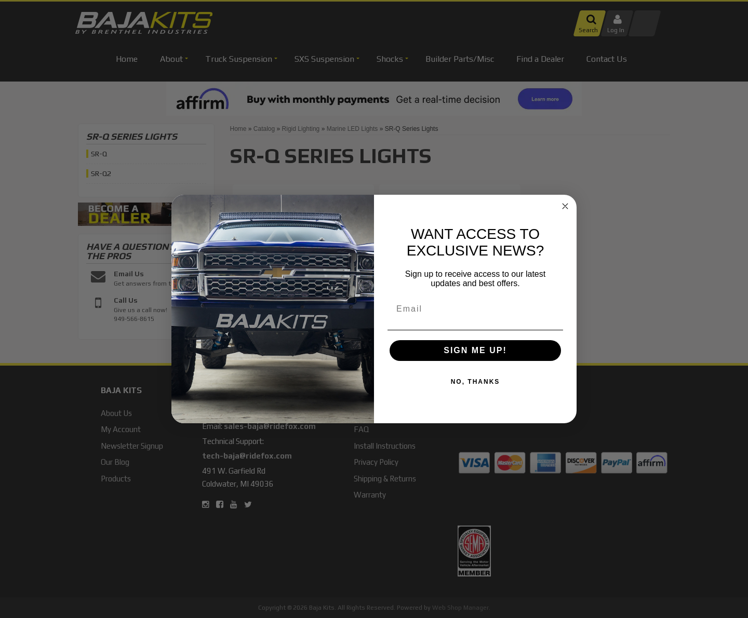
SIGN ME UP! (475, 350)
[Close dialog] (565, 206)
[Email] (475, 309)
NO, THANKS (475, 381)
